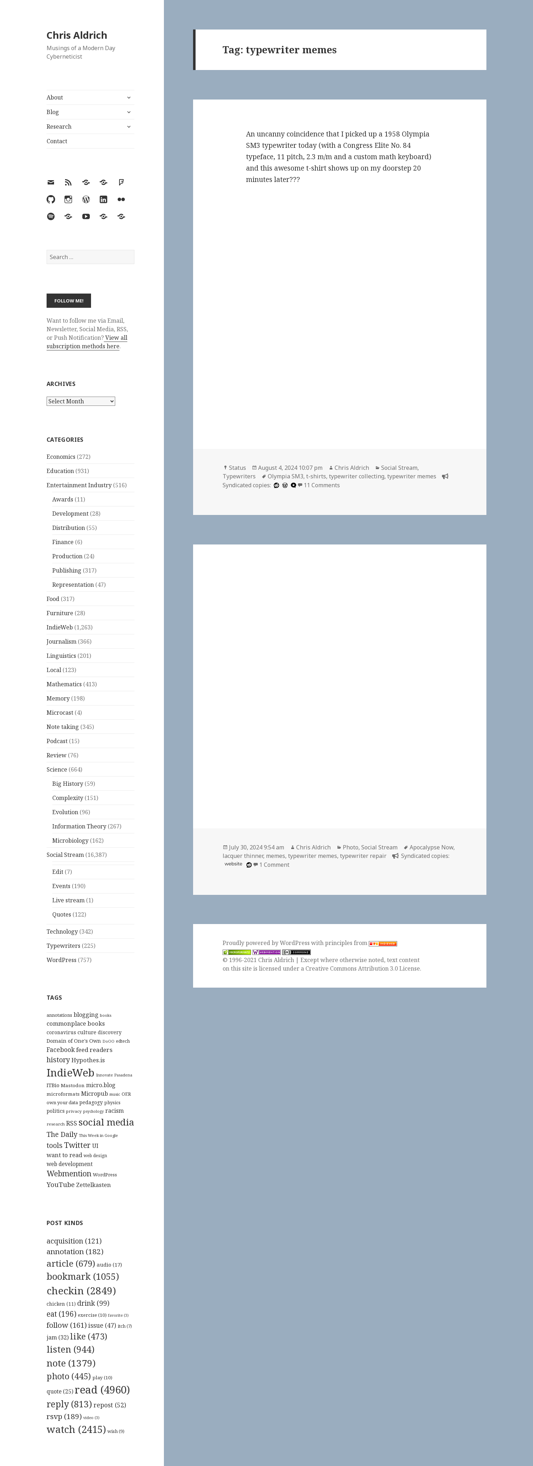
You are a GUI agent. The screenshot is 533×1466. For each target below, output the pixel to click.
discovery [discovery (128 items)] (110, 1032)
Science (57, 769)
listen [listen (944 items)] (71, 1349)
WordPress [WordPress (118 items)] (105, 1174)
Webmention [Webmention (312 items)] (69, 1173)
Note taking (63, 727)
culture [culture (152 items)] (87, 1032)
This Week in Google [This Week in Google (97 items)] (98, 1135)
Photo (350, 847)
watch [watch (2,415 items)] (76, 1429)
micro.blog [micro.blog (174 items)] (101, 1085)
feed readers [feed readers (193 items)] (94, 1050)
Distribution (68, 528)
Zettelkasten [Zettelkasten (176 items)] (93, 1185)
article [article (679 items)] (71, 1263)
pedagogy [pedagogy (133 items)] (91, 1102)
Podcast (57, 741)
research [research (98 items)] (56, 1124)
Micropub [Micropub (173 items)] (94, 1093)
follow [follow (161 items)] (67, 1325)
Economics (61, 457)
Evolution (65, 812)
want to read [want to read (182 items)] (64, 1155)
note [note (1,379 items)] (71, 1363)
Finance (63, 542)
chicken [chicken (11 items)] (61, 1304)
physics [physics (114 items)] (112, 1102)
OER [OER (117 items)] (126, 1094)
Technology (62, 931)
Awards (62, 499)
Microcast (60, 712)
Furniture (60, 613)
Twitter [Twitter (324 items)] (77, 1145)
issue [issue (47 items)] (102, 1325)
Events (61, 886)
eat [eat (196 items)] (61, 1314)
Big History (67, 784)
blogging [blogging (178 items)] (86, 1015)
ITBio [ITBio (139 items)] (53, 1085)
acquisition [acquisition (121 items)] (74, 1241)
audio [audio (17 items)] (109, 1264)
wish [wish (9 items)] (115, 1431)
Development (70, 513)
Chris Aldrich (77, 35)
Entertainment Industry (79, 485)
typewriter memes (411, 476)
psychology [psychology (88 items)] (93, 1111)
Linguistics (61, 656)
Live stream (68, 900)
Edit (57, 872)
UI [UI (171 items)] (95, 1146)
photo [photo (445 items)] (69, 1376)
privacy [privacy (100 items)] (74, 1111)
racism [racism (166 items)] (114, 1111)
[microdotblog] (292, 485)
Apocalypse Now (431, 847)
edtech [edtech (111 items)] (123, 1041)
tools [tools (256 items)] (55, 1145)
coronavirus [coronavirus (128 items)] (61, 1032)
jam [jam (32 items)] (58, 1337)
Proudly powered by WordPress (267, 943)
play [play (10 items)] (102, 1377)
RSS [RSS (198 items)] (71, 1123)
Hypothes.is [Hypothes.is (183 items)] (88, 1060)
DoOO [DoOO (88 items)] (108, 1041)
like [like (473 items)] (88, 1336)
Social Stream (65, 855)
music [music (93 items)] (115, 1094)
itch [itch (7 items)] (125, 1326)
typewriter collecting (356, 476)
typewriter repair (363, 856)
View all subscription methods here (87, 342)
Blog (53, 112)
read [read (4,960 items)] (102, 1389)
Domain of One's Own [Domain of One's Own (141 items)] (74, 1040)
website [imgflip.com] (233, 863)
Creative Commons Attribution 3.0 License (362, 968)
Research (59, 126)
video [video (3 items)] (91, 1417)
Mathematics (64, 684)
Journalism (61, 641)
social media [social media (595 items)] (106, 1122)
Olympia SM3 (285, 476)
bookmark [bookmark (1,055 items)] (83, 1276)
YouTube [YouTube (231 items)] (61, 1184)
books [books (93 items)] (105, 1015)
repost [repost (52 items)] (110, 1405)
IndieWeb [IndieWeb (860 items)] (71, 1072)
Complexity (67, 798)
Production (67, 556)
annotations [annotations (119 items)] (59, 1015)
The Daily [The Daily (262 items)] (62, 1134)
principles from (361, 943)
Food (53, 599)
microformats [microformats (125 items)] (63, 1094)
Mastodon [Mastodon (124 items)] (73, 1085)
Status (237, 468)
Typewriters (63, 946)
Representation (73, 585)
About (55, 97)
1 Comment (274, 865)
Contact (57, 141)
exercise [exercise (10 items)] (92, 1315)
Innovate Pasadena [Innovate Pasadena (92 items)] (114, 1075)
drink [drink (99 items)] (93, 1303)
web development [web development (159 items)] (70, 1164)
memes (275, 856)
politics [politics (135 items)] (56, 1110)
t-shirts (316, 476)
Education (60, 471)
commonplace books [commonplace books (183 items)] (76, 1023)
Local (54, 670)
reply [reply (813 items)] (69, 1404)
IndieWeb (60, 627)
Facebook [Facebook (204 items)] (61, 1049)
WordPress (61, 960)
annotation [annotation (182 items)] (75, 1251)
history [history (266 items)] (58, 1059)
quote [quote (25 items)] (60, 1391)
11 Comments (322, 485)
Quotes (61, 914)
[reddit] (275, 485)
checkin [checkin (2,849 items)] (81, 1290)
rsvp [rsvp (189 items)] (64, 1416)
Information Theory (79, 826)
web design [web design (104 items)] (95, 1156)
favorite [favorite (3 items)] (118, 1315)
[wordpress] (284, 485)
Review (56, 755)
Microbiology (70, 840)
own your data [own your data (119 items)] (62, 1102)
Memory (58, 698)
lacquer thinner (243, 856)
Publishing (66, 570)
